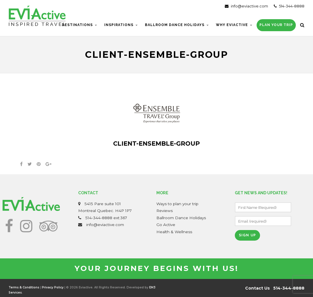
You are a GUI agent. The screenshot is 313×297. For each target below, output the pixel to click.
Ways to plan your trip (177, 203)
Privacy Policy (53, 287)
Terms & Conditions (24, 287)
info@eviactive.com (246, 6)
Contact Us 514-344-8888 (274, 288)
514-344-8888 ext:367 (106, 217)
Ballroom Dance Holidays (181, 217)
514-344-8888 (289, 6)
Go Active (165, 224)
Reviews (164, 210)
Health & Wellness (174, 231)
